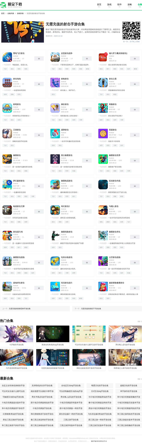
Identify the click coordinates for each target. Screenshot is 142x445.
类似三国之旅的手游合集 (13, 420)
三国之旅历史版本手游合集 (100, 425)
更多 (139, 321)
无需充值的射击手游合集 (36, 13)
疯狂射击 (65, 104)
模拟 (114, 69)
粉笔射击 (17, 104)
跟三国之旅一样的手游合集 (100, 420)
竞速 (73, 171)
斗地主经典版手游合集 (42, 408)
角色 (25, 69)
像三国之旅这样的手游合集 (42, 420)
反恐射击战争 (66, 53)
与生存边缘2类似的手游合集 (100, 414)
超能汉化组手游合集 (128, 386)
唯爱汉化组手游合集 (99, 386)
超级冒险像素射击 (116, 283)
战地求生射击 (18, 283)
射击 (12, 69)
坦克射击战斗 (66, 283)
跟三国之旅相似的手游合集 (42, 425)
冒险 (80, 69)
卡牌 (80, 120)
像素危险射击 (66, 232)
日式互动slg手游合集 (100, 391)
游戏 (109, 4)
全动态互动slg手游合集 (71, 386)
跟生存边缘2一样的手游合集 (71, 414)
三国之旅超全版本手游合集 (128, 420)
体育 (101, 145)
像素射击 (17, 155)
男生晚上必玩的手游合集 (71, 397)
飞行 (5, 69)
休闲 (5, 94)
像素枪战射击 (66, 181)
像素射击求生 (114, 232)
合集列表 (10, 13)
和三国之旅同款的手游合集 (128, 414)
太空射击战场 (114, 257)
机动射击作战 (114, 181)
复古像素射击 (66, 155)
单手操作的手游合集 (128, 391)
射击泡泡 (17, 79)
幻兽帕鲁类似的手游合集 (13, 414)
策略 (12, 94)
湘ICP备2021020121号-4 (99, 441)
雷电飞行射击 (18, 53)
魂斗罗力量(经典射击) (118, 53)
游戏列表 (20, 13)
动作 (128, 69)
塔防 (19, 69)
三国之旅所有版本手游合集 (71, 425)
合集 (140, 4)
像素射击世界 (114, 155)
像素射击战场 (18, 257)
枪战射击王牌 (18, 206)
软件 (119, 4)
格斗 (108, 69)
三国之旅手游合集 (71, 420)
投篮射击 (113, 130)
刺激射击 (113, 104)
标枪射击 (65, 79)
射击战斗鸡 (18, 232)
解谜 (87, 69)
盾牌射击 (65, 130)
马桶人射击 (113, 206)
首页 (99, 4)
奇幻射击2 (65, 206)
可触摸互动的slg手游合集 (13, 397)
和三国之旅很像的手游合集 (128, 425)
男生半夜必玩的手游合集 (42, 397)
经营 (67, 69)
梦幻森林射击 (18, 181)
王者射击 (17, 130)
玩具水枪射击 (66, 257)
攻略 (130, 4)
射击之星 (113, 79)
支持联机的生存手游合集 (42, 386)
